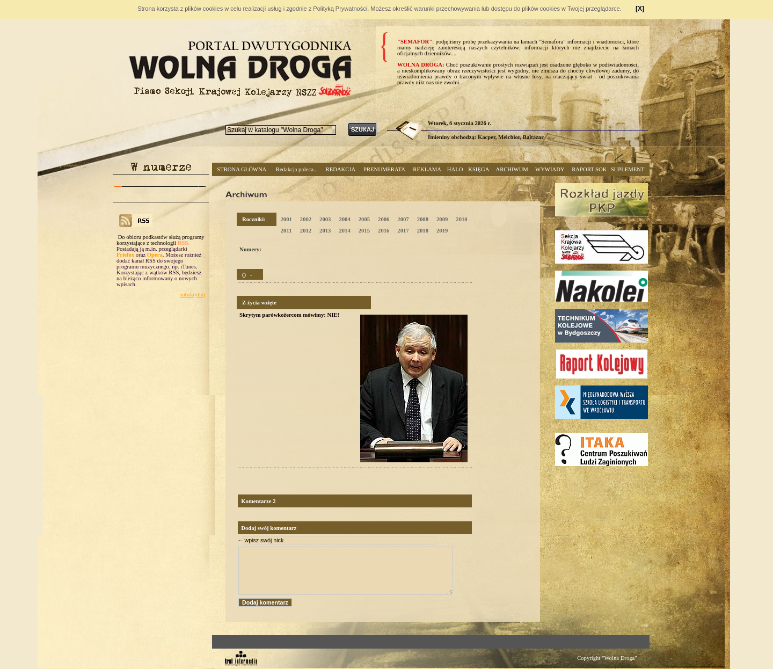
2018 (422, 231)
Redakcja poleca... (297, 169)
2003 (325, 219)
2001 (285, 219)
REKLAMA (427, 169)
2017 (403, 231)
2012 (305, 231)
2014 (344, 231)
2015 (364, 231)
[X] (640, 8)
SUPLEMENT (628, 169)
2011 (286, 231)
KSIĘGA (478, 169)
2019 (442, 231)
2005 (364, 219)
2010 (461, 219)
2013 (325, 231)
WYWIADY (549, 169)
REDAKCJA (341, 169)
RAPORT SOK (589, 169)
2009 (442, 219)
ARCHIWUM (511, 169)
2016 (383, 231)
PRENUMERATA (384, 169)
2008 (422, 219)
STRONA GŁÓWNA (241, 169)
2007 (403, 219)
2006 (383, 219)
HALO (455, 169)
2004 (344, 219)
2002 (305, 219)
